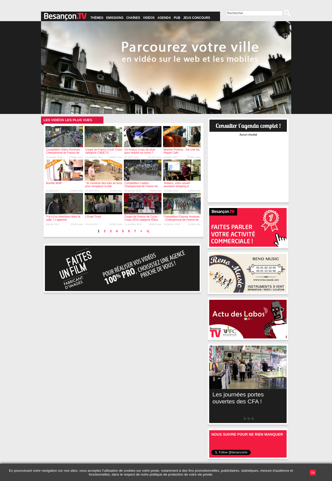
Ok (313, 472)
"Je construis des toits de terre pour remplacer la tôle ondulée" (103, 186)
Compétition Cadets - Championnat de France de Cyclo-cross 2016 (141, 186)
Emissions (115, 18)
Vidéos (149, 18)
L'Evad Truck (93, 216)
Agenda (164, 18)
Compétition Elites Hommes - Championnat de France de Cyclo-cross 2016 (64, 152)
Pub (177, 18)
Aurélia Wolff (54, 183)
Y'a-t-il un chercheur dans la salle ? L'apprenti (63, 218)
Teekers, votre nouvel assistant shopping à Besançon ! (177, 186)
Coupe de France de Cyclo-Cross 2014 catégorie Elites (141, 218)
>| (148, 231)
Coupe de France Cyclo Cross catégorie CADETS (103, 151)
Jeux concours (196, 18)
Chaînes (133, 18)
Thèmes (97, 18)
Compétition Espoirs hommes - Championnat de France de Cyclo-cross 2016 (182, 219)
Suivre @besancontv (268, 453)
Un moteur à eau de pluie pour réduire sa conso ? (140, 151)
